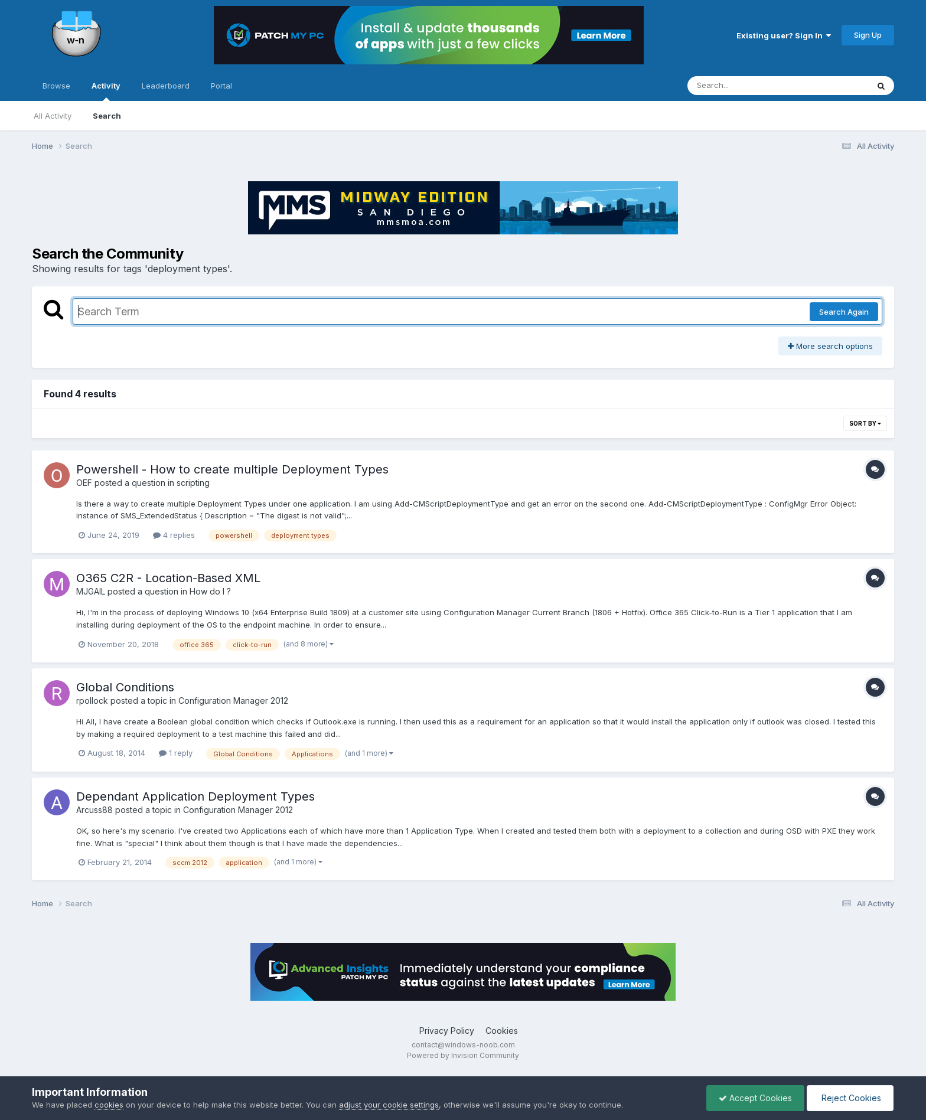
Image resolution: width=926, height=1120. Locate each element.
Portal (221, 85)
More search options (830, 346)
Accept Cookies (755, 1098)
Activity (106, 91)
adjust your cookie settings (389, 1104)
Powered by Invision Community (463, 1055)
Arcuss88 (94, 810)
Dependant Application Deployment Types (195, 796)
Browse (56, 85)
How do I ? (210, 591)
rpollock (92, 700)
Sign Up (868, 35)
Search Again (844, 311)
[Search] (745, 85)
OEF (84, 483)
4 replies (174, 535)
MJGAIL (90, 591)
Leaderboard (166, 85)
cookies (108, 1104)
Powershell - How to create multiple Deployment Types (232, 469)
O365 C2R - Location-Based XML (168, 578)
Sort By (865, 423)
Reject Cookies (850, 1098)
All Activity (52, 115)
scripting (193, 483)
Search (107, 115)
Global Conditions (125, 687)
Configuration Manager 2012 (233, 700)
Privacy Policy (446, 1031)
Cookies (501, 1031)
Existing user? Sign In (783, 35)
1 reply (176, 752)
